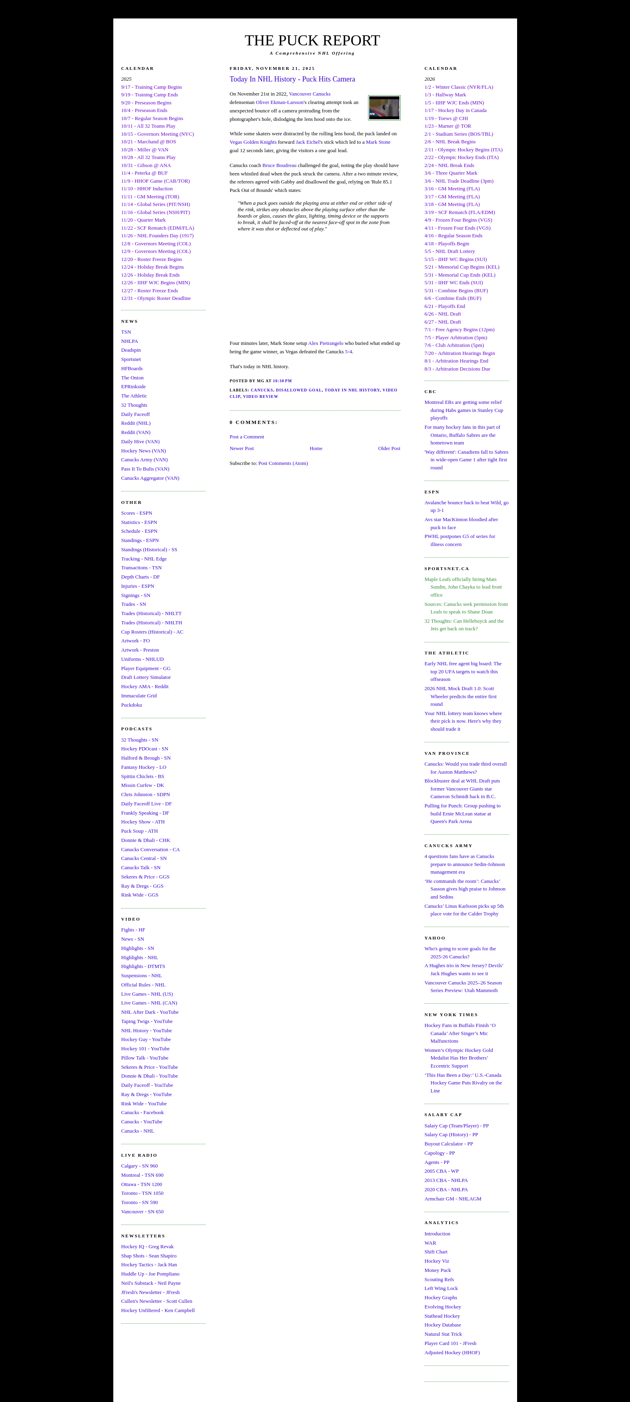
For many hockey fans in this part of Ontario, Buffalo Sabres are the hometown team (463, 435)
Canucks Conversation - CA (150, 849)
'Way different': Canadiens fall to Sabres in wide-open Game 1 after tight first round (467, 460)
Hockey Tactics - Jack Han (149, 1264)
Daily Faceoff (135, 414)
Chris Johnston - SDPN (145, 794)
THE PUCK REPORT (312, 40)
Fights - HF (133, 930)
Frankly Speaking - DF (145, 813)
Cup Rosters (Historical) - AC (152, 632)
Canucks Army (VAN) (144, 459)
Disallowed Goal (299, 390)
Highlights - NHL (139, 957)
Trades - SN (133, 604)
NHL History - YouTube (146, 1030)
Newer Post (242, 448)
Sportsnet (131, 359)
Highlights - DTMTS (143, 966)
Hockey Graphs (441, 1297)
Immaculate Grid (139, 696)
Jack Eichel (308, 142)
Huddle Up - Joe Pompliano (150, 1274)
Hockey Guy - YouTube (146, 1039)
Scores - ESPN (136, 513)
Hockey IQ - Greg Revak (147, 1246)
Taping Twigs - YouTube (147, 1021)
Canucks (262, 390)
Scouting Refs (439, 1279)
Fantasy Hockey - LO (143, 767)
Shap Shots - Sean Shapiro (149, 1256)
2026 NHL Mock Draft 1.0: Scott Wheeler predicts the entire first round (461, 696)
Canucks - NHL (137, 1131)
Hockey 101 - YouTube (145, 1048)
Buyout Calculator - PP (449, 1144)
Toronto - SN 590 (139, 1202)
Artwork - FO (135, 641)
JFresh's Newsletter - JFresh (150, 1292)
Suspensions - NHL (141, 975)
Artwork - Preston (140, 650)
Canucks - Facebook (142, 1112)
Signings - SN (136, 595)
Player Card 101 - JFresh (451, 1343)
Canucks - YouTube (141, 1122)
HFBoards (132, 368)
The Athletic (134, 396)
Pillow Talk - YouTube (145, 1058)
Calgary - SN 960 (139, 1166)
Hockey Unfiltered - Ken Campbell (158, 1310)
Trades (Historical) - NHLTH (151, 622)
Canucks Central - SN (144, 858)
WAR (430, 1243)
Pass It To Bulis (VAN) (145, 469)
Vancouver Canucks (310, 94)
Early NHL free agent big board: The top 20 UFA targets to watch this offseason (463, 671)
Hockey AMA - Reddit (145, 686)
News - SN (132, 939)
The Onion (132, 378)
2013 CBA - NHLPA (446, 1180)
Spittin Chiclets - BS (142, 776)
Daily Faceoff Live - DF (146, 804)
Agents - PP (437, 1162)
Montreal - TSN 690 (142, 1175)
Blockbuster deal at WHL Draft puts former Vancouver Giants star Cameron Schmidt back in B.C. (462, 788)
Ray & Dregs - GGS (142, 886)
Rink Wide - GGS (140, 895)
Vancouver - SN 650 (142, 1211)
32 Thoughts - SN (140, 740)
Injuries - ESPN (137, 586)
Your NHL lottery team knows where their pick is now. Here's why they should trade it (463, 721)
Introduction (437, 1234)
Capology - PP (440, 1153)
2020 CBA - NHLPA (446, 1189)
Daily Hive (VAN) (140, 441)
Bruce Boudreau (279, 165)
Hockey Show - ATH (143, 822)
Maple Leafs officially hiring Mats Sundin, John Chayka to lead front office (463, 587)
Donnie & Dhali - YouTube (149, 1076)
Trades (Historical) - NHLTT (151, 613)
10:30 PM (282, 381)
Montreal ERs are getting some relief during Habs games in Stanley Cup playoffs (464, 410)
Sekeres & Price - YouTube (149, 1067)
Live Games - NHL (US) (147, 994)
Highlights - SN (137, 948)
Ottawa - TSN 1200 (141, 1184)
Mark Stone (378, 142)
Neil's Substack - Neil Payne (151, 1283)
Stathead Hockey (442, 1316)
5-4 (348, 351)
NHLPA (129, 341)
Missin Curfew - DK (142, 785)
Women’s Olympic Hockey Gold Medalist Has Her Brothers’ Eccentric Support (459, 1058)
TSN (126, 332)
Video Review (260, 396)
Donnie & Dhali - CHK (145, 840)
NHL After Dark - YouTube (150, 1012)
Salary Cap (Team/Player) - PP (457, 1126)
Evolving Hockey (443, 1307)
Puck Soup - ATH (139, 831)
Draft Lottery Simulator (146, 677)
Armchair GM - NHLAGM (453, 1199)
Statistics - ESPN (139, 522)
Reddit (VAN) (136, 432)
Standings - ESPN (140, 540)
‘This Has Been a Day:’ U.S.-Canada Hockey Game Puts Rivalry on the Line (463, 1083)
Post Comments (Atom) (283, 463)
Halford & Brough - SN (146, 758)
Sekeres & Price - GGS (145, 877)
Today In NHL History (352, 390)
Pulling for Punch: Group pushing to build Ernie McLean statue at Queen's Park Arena (463, 813)
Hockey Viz (437, 1261)
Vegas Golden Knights (253, 142)
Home (316, 448)
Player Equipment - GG (146, 668)
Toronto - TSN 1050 (142, 1193)
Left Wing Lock (441, 1288)
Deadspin (131, 350)
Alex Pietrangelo (326, 343)
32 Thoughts (134, 405)
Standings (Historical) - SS (149, 549)
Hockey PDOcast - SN (144, 749)
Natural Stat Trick (443, 1334)
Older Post (389, 448)
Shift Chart (436, 1252)
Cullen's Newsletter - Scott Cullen (156, 1301)
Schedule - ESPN (139, 531)
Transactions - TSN (141, 567)
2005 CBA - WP (442, 1171)
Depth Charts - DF (140, 577)
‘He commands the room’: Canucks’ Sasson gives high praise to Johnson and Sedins (465, 889)
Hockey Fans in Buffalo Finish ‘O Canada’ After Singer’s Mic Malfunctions (460, 1033)
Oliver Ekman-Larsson (280, 102)
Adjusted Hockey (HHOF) (452, 1352)
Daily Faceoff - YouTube (147, 1085)
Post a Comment (247, 437)
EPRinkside (133, 386)
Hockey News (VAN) (143, 451)
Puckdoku (131, 705)
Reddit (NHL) (136, 423)
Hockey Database (443, 1325)
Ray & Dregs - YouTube (146, 1094)
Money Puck (438, 1270)
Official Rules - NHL (143, 985)
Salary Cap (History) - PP (452, 1134)
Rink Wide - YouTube (144, 1103)
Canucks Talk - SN (141, 867)
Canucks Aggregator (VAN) (150, 478)
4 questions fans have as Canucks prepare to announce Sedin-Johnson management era (465, 864)
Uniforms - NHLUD (142, 659)
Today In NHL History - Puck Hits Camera (293, 79)
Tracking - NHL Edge (144, 559)
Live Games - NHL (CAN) (149, 1003)
